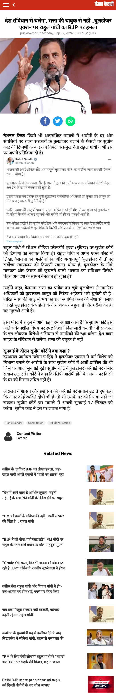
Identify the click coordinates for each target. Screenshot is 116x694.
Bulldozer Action (60, 423)
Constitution (35, 423)
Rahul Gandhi (14, 423)
